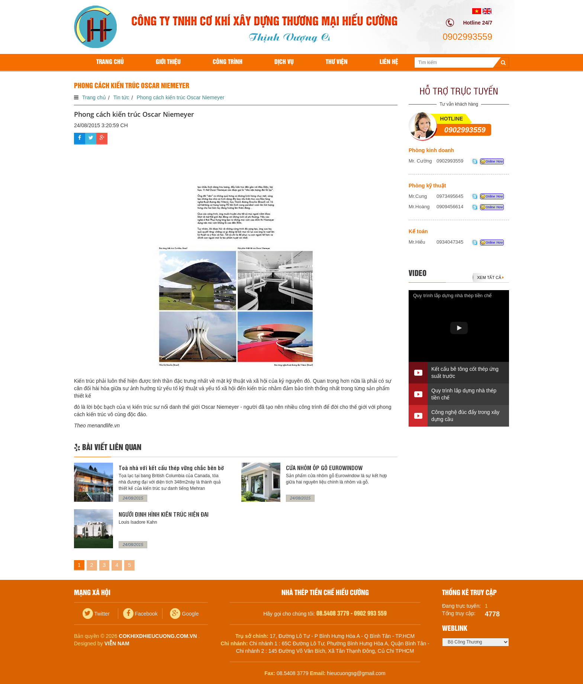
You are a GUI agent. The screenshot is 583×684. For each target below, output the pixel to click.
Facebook (140, 614)
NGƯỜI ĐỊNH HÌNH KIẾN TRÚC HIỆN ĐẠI (164, 514)
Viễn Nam (116, 643)
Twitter (96, 614)
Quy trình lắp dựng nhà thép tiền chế (452, 295)
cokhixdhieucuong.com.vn (158, 636)
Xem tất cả (490, 277)
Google (184, 614)
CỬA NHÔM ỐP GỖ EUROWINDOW (324, 468)
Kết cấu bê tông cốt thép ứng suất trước (465, 372)
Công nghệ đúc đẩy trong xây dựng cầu (465, 415)
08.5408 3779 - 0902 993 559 (351, 613)
